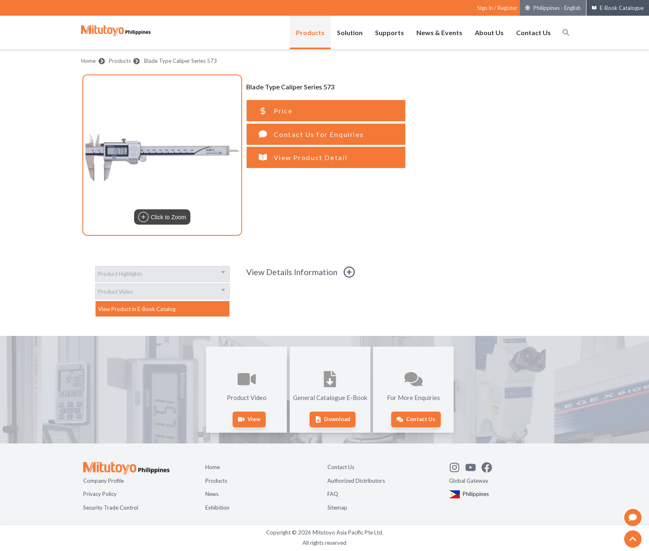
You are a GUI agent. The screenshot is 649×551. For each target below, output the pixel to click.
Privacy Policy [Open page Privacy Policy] (100, 494)
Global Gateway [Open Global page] (468, 480)
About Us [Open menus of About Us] (489, 32)
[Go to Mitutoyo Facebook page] (489, 466)
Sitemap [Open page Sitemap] (337, 507)
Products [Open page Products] (216, 480)
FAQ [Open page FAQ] (332, 494)
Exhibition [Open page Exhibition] (217, 507)
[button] (162, 155)
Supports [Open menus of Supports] (389, 32)
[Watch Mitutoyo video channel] (473, 466)
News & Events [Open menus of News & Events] (439, 32)
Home (88, 60)
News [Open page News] (212, 494)
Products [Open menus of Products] (310, 32)
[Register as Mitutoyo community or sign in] (497, 8)
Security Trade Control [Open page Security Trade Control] (110, 507)
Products (120, 60)
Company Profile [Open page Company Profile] (103, 480)
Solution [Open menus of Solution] (350, 32)
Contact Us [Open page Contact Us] (340, 467)
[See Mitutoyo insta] (457, 466)
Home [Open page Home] (212, 467)
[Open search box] (565, 32)
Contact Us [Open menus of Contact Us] (533, 32)
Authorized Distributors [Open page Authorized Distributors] (356, 480)
